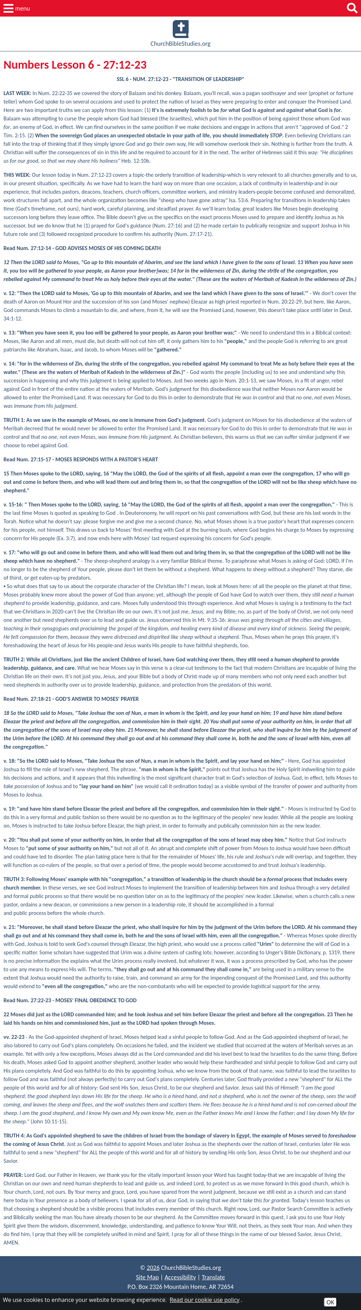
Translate (213, 1277)
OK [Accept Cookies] (330, 1302)
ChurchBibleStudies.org (180, 34)
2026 (153, 1268)
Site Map (147, 1277)
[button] (17, 8)
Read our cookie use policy (204, 1300)
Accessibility (180, 1277)
